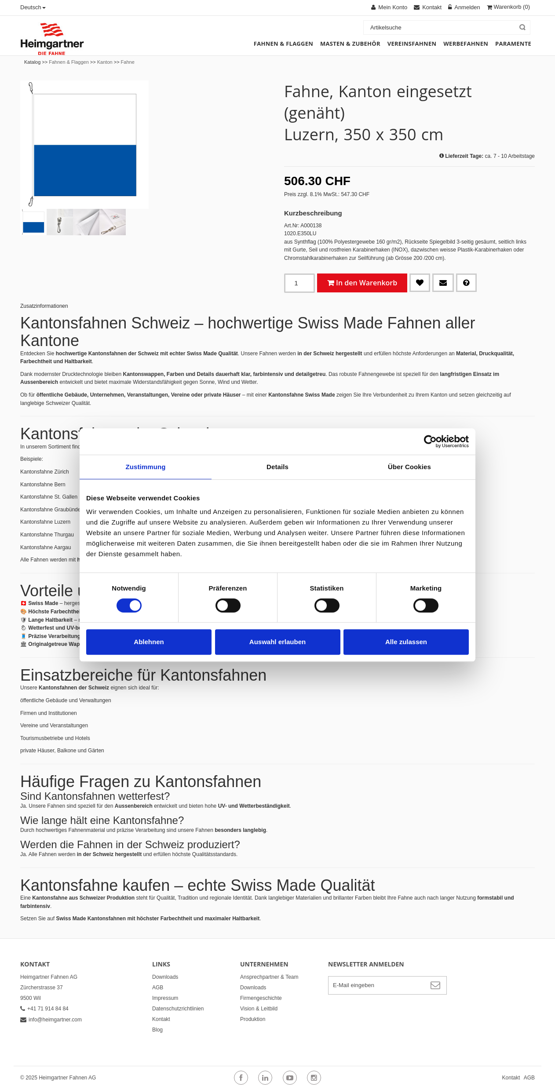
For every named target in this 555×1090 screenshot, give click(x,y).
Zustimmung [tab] (146, 466)
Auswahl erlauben (277, 641)
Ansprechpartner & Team (269, 977)
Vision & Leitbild (259, 1009)
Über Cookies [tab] (409, 466)
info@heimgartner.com (51, 1020)
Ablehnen (149, 641)
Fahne (128, 62)
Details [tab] (277, 466)
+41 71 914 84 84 (44, 1009)
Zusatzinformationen (44, 306)
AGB (157, 987)
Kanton (105, 62)
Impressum (165, 998)
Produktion (252, 1019)
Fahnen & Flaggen (69, 62)
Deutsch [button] (33, 7)
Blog (157, 1030)
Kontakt (161, 1019)
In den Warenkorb (366, 283)
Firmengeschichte (261, 998)
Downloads (165, 977)
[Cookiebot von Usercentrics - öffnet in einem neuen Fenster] (430, 441)
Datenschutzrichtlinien (178, 1009)
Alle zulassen (406, 641)
